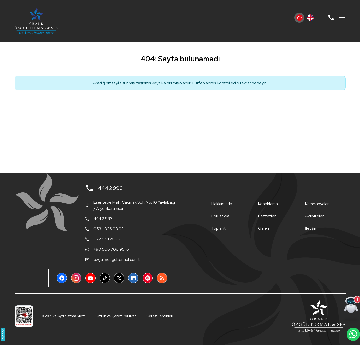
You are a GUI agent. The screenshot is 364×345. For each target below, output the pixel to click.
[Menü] (342, 18)
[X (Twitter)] (119, 278)
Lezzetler (267, 216)
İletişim (311, 228)
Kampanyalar (317, 203)
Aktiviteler (314, 216)
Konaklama (268, 203)
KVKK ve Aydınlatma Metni (64, 316)
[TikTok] (105, 278)
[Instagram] (76, 278)
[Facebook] (62, 278)
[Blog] (162, 278)
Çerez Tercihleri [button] (159, 316)
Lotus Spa (220, 216)
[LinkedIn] (133, 278)
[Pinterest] (148, 278)
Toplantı (218, 228)
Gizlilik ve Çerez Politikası (116, 316)
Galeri (263, 228)
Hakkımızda (221, 203)
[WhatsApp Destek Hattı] (353, 334)
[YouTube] (90, 278)
